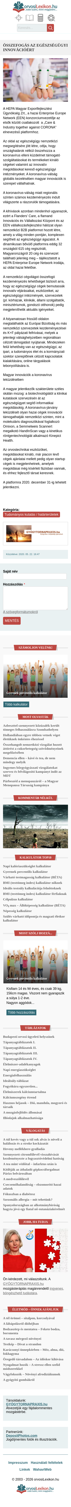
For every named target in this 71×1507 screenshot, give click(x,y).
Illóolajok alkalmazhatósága (23, 1118)
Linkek (25, 1469)
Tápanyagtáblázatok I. (19, 1042)
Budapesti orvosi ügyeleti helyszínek (28, 1037)
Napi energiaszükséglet (19, 1070)
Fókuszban (19, 17)
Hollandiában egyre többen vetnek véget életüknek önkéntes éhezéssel (31, 737)
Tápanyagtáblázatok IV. (20, 1059)
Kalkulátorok (41, 17)
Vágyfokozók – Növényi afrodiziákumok (31, 1374)
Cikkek (30, 17)
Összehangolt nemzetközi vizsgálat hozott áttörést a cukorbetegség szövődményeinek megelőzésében (33, 748)
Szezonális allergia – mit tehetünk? (27, 1199)
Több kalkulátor (16, 704)
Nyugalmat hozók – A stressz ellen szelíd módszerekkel (31, 1367)
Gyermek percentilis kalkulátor (26, 693)
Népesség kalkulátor (17, 911)
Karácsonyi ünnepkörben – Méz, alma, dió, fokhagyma (33, 1352)
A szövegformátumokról (20, 612)
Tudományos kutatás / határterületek (32, 514)
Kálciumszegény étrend (19, 1097)
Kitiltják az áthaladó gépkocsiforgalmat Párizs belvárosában (31, 1171)
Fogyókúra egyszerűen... (20, 1086)
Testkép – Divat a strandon (22, 1344)
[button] (35, 80)
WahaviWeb (42, 1469)
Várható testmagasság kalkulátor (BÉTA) (32, 877)
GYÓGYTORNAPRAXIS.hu (23, 1284)
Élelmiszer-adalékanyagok (22, 1064)
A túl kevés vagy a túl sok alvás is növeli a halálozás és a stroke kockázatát (32, 1141)
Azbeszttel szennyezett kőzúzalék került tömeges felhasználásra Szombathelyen (31, 727)
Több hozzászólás (21, 1012)
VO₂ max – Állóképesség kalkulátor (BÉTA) (34, 905)
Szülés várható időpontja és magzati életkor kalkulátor (34, 918)
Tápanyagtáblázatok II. (20, 1048)
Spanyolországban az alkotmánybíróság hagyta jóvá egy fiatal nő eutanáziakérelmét (34, 1207)
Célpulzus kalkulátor (18, 899)
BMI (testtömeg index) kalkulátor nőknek (32, 883)
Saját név (10, 571)
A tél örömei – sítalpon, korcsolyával (29, 1318)
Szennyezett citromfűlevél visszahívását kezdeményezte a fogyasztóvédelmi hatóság (33, 1156)
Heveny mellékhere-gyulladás (24, 1149)
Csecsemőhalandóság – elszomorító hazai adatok (32, 1186)
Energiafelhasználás (17, 1075)
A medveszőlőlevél (16, 1179)
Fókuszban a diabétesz (19, 1194)
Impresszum (18, 1463)
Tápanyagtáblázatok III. (20, 1053)
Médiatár (52, 17)
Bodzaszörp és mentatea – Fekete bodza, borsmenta (31, 1331)
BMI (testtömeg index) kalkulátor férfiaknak (35, 894)
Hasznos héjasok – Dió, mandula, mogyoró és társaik (35, 1105)
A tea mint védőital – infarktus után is (30, 1164)
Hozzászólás (13, 584)
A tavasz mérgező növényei (22, 1339)
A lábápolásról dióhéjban (21, 1323)
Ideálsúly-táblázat (16, 1081)
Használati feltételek (47, 1463)
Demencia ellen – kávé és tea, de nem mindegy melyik (29, 760)
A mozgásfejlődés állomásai (22, 1112)
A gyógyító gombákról (18, 1380)
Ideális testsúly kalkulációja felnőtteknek (32, 888)
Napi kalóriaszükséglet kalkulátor (27, 866)
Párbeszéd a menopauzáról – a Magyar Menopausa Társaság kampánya (30, 783)
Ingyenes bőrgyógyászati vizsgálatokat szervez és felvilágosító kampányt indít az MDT (32, 771)
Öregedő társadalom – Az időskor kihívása (33, 1359)
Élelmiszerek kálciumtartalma (24, 1092)
